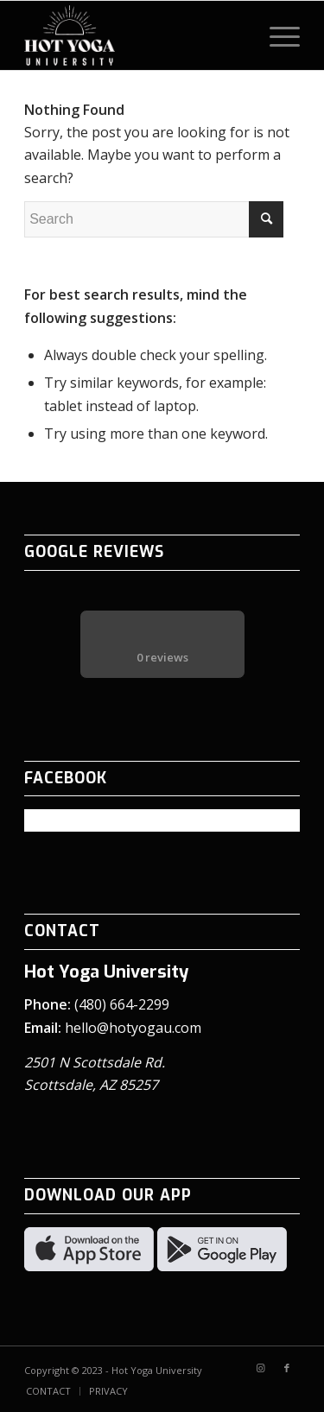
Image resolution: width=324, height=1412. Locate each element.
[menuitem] (276, 35)
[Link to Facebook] (287, 1368)
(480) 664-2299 (121, 1004)
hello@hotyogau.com (133, 1027)
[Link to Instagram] (261, 1368)
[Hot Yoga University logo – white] (134, 35)
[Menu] (276, 35)
